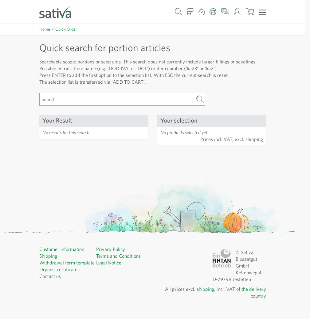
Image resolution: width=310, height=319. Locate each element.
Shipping (48, 256)
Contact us (50, 276)
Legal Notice (108, 262)
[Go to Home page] (59, 11)
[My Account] (237, 11)
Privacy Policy (110, 249)
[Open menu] (262, 12)
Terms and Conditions (118, 256)
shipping (205, 289)
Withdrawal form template (67, 262)
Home (44, 29)
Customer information (61, 249)
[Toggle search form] (178, 11)
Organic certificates (59, 269)
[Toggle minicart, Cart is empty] (249, 11)
